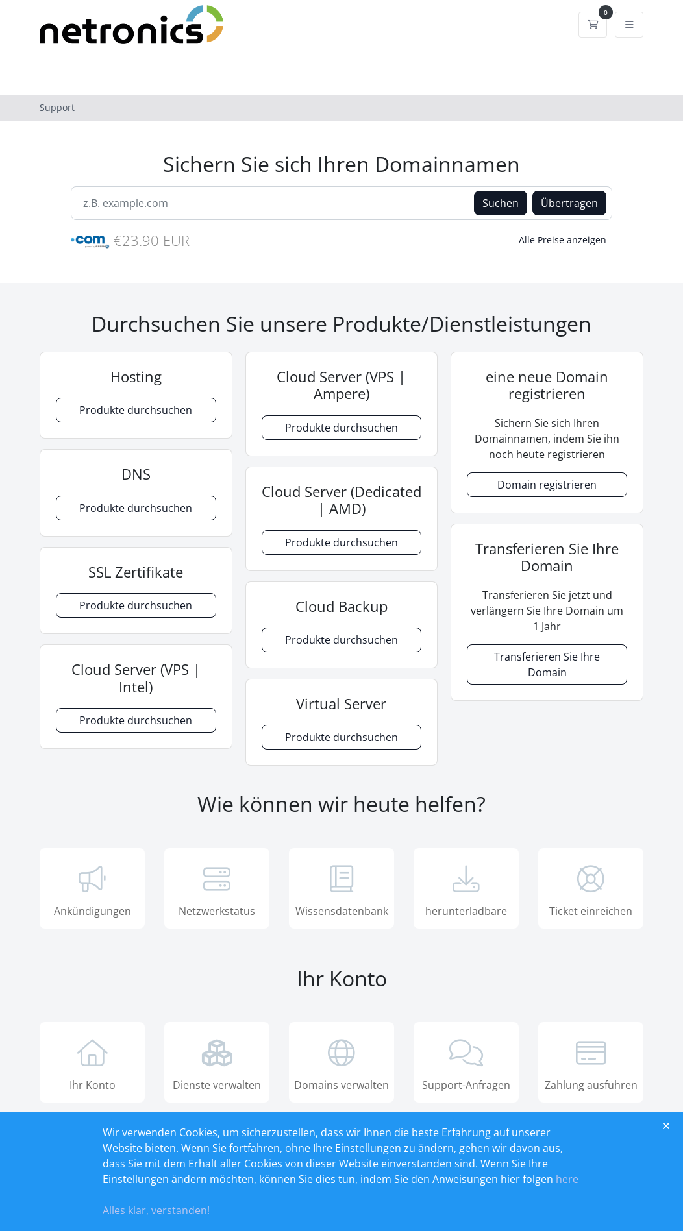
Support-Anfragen (466, 1063)
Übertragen (569, 203)
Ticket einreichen (590, 889)
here (567, 1179)
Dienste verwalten (216, 1063)
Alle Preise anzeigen (562, 240)
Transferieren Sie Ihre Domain (547, 664)
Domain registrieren (547, 485)
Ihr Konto (92, 1063)
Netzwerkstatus (216, 889)
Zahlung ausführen (590, 1063)
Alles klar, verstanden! (156, 1210)
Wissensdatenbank (341, 889)
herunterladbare (466, 889)
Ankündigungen (92, 889)
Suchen (500, 203)
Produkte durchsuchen (135, 410)
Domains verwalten (341, 1063)
